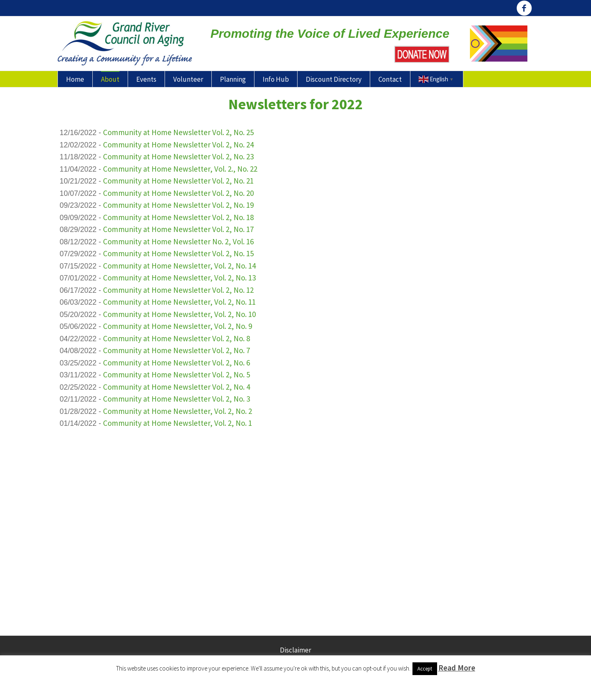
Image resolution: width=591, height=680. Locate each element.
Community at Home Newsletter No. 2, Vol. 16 (178, 241)
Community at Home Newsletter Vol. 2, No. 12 (178, 290)
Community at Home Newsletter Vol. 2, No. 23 (178, 156)
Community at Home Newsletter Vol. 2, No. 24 (178, 144)
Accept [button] (424, 668)
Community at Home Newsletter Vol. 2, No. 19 (178, 205)
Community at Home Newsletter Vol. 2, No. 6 (176, 363)
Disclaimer (295, 650)
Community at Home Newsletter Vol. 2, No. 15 (178, 253)
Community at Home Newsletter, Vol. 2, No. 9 (177, 326)
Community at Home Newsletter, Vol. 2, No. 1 (177, 423)
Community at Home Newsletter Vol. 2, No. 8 (176, 338)
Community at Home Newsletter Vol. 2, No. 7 (176, 350)
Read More (456, 668)
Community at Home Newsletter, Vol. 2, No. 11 (179, 302)
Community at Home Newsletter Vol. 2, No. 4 (176, 387)
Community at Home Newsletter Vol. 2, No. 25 (178, 132)
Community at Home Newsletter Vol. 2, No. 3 (176, 399)
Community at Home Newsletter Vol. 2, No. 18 (178, 217)
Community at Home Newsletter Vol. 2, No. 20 (178, 193)
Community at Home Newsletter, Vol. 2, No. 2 (177, 411)
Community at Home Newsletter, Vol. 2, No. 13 (179, 278)
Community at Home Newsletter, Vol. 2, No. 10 (179, 314)
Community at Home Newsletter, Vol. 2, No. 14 (179, 266)
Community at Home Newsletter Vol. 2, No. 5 (176, 374)
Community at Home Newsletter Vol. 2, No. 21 (178, 181)
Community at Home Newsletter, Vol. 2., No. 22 (180, 169)
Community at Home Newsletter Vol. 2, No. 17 (178, 229)
